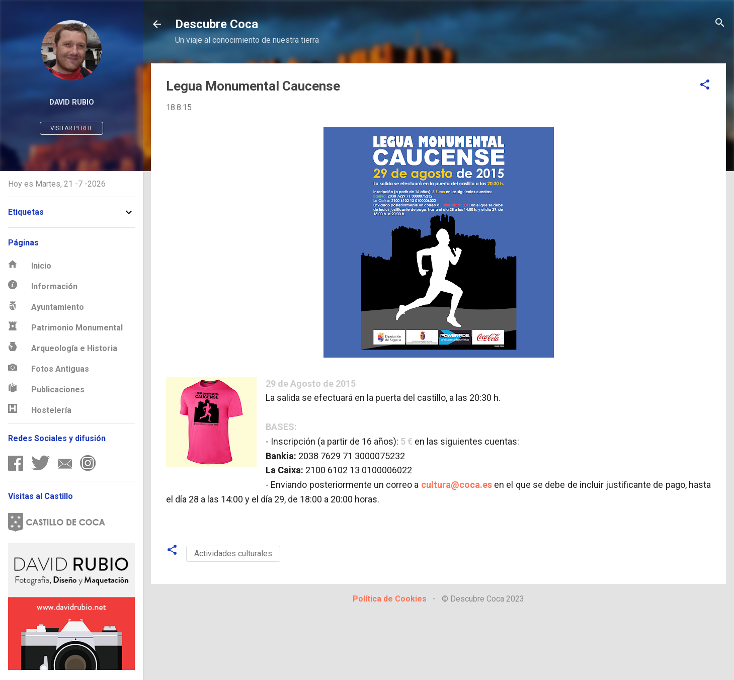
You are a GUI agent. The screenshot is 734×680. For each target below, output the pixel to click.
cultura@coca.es (456, 484)
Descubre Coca (216, 24)
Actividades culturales (233, 553)
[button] (705, 85)
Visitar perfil (71, 128)
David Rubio (71, 102)
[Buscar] (720, 23)
